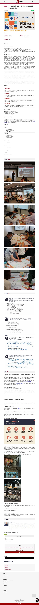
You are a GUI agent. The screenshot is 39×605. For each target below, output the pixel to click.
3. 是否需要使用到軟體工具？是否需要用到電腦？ (13, 399)
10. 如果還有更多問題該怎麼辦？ (10, 513)
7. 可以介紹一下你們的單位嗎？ (10, 446)
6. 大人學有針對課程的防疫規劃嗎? (11, 418)
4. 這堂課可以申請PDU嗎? (9, 406)
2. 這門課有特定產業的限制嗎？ (10, 387)
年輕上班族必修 (6, 10)
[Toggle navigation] (5, 2)
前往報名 (5, 556)
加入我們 (4, 591)
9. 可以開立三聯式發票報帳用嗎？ (10, 508)
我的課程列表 (19, 408)
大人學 (4, 574)
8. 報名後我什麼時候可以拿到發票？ (11, 503)
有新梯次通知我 (19, 558)
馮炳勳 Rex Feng (12, 522)
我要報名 (19, 552)
